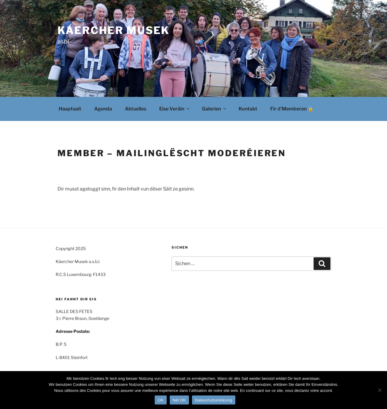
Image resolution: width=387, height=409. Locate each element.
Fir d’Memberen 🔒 (292, 109)
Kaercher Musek (113, 30)
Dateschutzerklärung (213, 400)
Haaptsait (70, 109)
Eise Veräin (174, 109)
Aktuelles (135, 109)
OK (160, 400)
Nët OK (179, 400)
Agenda (103, 109)
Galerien (214, 109)
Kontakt (248, 109)
